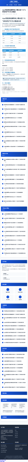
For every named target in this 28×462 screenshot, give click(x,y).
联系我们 (20, 4)
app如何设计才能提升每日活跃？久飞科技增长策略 (13, 113)
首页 (7, 4)
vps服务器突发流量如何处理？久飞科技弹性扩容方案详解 (14, 136)
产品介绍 (15, 4)
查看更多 (3, 100)
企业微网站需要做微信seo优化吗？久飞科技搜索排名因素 (14, 335)
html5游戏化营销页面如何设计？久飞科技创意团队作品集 (22, 406)
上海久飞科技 (2, 461)
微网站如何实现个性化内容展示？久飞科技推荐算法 (13, 222)
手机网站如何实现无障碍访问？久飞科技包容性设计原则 (14, 311)
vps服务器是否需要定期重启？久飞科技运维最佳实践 (14, 179)
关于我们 (11, 4)
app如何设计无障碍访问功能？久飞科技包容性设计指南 (14, 218)
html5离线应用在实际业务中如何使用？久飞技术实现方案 (14, 231)
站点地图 (4, 460)
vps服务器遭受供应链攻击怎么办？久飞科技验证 (13, 117)
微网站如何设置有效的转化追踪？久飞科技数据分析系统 (14, 122)
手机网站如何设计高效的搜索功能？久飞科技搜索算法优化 (15, 109)
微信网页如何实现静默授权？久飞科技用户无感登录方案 (14, 104)
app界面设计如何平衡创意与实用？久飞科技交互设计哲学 (14, 244)
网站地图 (1, 460)
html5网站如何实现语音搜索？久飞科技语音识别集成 (14, 183)
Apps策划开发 (3, 448)
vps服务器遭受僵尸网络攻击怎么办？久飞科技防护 (14, 406)
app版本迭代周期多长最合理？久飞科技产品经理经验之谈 (14, 188)
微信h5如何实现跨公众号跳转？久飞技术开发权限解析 (14, 201)
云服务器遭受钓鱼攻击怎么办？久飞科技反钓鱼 (12, 132)
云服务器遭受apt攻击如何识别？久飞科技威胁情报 (13, 192)
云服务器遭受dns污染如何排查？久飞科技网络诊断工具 (14, 146)
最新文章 (16, 435)
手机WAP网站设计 (4, 446)
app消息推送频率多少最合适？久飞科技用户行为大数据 (14, 248)
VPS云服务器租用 (4, 450)
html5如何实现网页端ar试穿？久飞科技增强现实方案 (14, 227)
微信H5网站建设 (3, 445)
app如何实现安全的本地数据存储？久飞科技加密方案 (14, 322)
